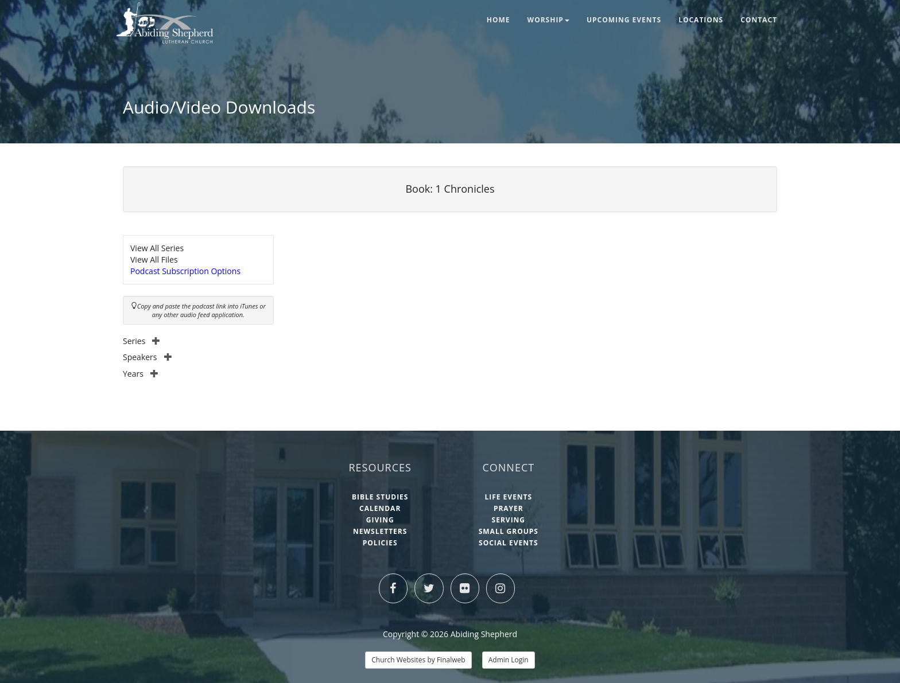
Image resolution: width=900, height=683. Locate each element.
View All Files (154, 259)
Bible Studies (380, 497)
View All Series (157, 248)
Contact (758, 20)
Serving (508, 520)
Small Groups (508, 531)
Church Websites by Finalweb (418, 660)
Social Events (508, 543)
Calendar (380, 508)
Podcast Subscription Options (185, 271)
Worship (548, 20)
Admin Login (508, 660)
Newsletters (380, 531)
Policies (380, 543)
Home (498, 20)
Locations (700, 20)
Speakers (147, 357)
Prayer (508, 508)
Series (141, 340)
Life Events (508, 497)
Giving (380, 520)
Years (140, 373)
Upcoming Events (624, 20)
